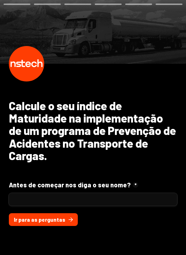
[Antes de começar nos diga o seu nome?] (93, 199)
